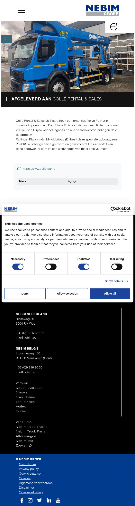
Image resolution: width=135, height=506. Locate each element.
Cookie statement (31, 473)
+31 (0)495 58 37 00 (30, 333)
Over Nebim (25, 397)
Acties (21, 406)
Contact (22, 411)
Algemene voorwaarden (36, 483)
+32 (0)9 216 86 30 (29, 367)
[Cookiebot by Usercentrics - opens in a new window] (113, 209)
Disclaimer (26, 487)
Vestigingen (25, 402)
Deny (25, 293)
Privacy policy (29, 469)
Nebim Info (24, 441)
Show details (114, 281)
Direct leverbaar (29, 388)
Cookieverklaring (31, 492)
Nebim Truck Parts (30, 431)
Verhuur (22, 383)
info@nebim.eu (26, 337)
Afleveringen (26, 436)
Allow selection (67, 293)
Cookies (25, 478)
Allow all (110, 293)
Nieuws (22, 392)
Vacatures (24, 422)
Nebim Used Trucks (31, 427)
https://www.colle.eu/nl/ (36, 168)
